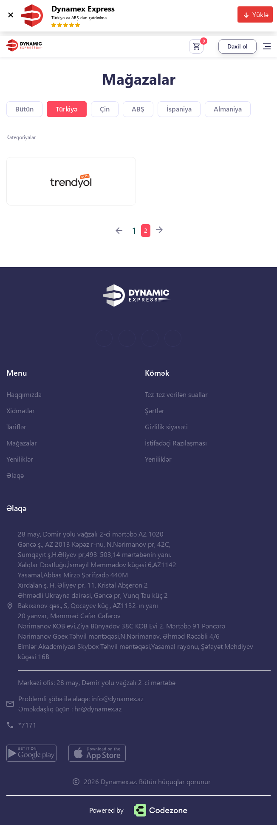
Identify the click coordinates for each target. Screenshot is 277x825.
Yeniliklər (19, 458)
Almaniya (228, 108)
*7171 (27, 724)
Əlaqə (15, 475)
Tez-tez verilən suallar (176, 394)
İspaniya (179, 108)
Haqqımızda (24, 394)
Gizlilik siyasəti (166, 426)
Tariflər (16, 426)
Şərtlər (154, 410)
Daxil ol (237, 46)
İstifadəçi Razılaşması (176, 442)
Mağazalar (21, 442)
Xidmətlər (20, 410)
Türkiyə (67, 108)
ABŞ (138, 108)
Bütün (24, 108)
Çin (105, 108)
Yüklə (260, 14)
